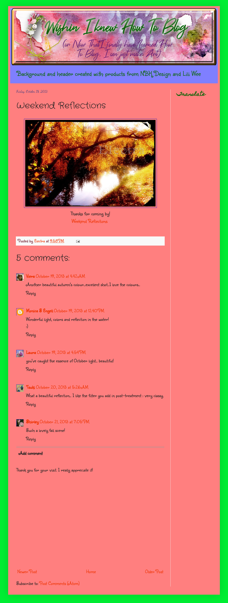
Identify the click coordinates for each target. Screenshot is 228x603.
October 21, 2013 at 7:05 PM (64, 421)
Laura (31, 352)
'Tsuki (30, 387)
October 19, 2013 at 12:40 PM (79, 310)
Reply (31, 293)
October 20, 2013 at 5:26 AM (62, 387)
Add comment (31, 453)
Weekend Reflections (89, 221)
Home (91, 571)
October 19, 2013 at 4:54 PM (61, 352)
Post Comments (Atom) (59, 583)
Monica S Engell (39, 310)
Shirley (32, 421)
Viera (30, 276)
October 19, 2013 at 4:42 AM (60, 276)
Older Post (154, 571)
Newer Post (27, 571)
